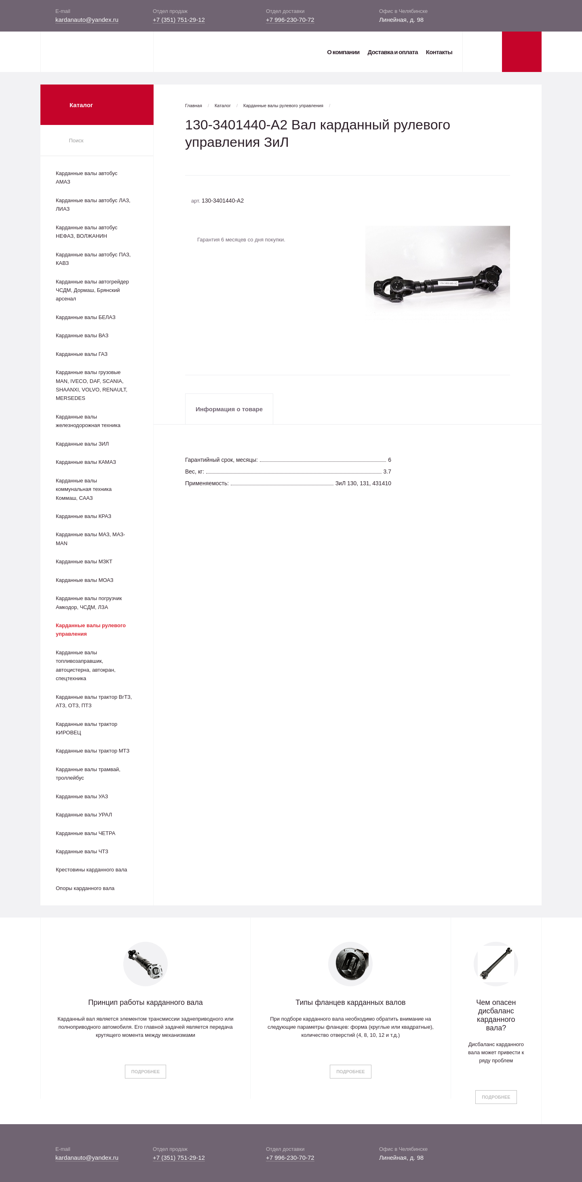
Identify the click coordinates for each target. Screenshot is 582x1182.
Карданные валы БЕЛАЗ (86, 317)
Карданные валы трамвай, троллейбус (88, 773)
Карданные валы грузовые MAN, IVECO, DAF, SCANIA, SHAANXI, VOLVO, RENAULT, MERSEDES (91, 385)
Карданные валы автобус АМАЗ (87, 177)
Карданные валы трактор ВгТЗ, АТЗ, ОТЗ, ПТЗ (94, 701)
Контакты (439, 52)
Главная (193, 105)
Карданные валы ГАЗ (82, 354)
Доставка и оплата (392, 52)
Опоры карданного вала (85, 888)
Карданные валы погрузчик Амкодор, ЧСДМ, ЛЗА (89, 602)
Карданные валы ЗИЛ (82, 444)
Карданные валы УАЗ (82, 796)
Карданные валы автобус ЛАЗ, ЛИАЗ (93, 204)
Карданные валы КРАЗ (83, 516)
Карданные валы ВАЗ (82, 335)
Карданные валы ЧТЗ (82, 851)
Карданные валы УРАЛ (84, 815)
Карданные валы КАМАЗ (86, 462)
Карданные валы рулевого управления (91, 629)
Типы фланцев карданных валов (350, 1002)
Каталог (223, 105)
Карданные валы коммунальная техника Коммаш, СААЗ (84, 489)
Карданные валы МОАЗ (85, 580)
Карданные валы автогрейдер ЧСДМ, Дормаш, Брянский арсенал (92, 290)
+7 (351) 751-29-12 (179, 19)
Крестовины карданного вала (91, 870)
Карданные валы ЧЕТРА (85, 833)
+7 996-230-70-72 (290, 19)
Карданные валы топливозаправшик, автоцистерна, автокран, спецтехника (86, 665)
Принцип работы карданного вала (145, 1002)
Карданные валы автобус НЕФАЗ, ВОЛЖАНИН (87, 231)
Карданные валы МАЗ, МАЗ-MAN (90, 538)
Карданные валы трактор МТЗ (92, 751)
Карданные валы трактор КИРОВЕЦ (86, 728)
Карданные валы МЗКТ (84, 561)
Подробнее (145, 1071)
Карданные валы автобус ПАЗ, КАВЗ (93, 259)
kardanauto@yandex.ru (86, 19)
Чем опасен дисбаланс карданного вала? (496, 1015)
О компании (343, 52)
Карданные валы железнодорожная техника (88, 421)
